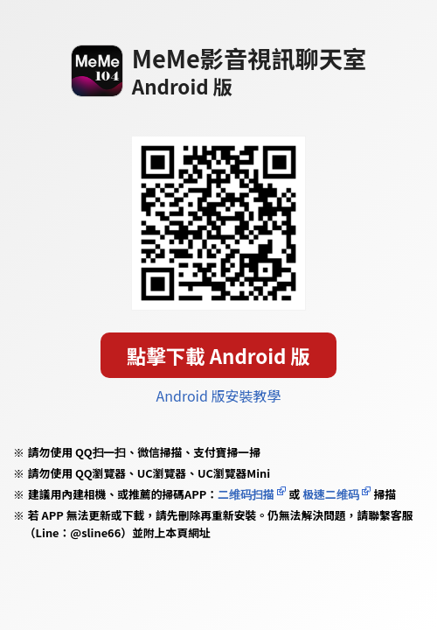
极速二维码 (330, 494)
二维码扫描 (246, 494)
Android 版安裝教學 (218, 395)
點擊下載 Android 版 (218, 355)
